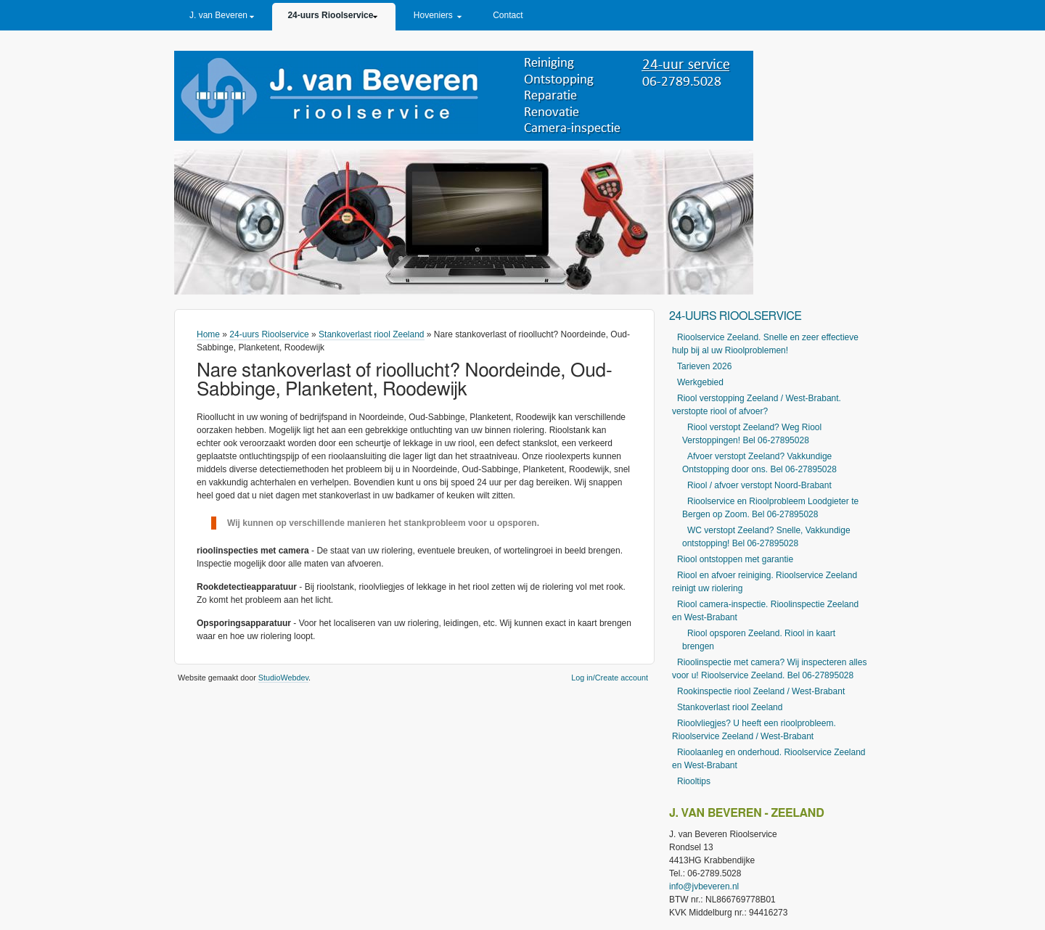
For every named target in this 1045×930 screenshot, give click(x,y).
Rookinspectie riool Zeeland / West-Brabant (761, 691)
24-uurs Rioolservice (330, 15)
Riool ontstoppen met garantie (735, 559)
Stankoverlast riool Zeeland (371, 334)
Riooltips (693, 781)
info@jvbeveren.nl (704, 886)
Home (208, 334)
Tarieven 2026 (704, 366)
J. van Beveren (218, 15)
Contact (507, 15)
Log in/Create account (609, 677)
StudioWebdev (283, 677)
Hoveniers (433, 15)
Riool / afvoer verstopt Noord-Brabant (759, 485)
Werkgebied (700, 382)
